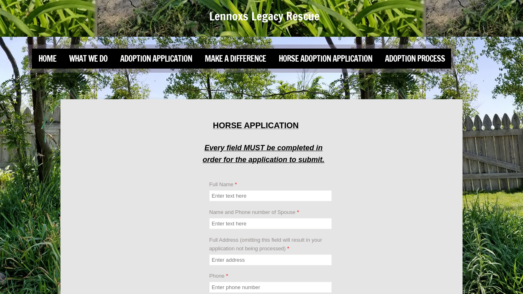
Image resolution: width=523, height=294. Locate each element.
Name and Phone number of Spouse (254, 212)
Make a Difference (235, 59)
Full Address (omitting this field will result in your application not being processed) (265, 244)
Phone (218, 276)
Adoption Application (156, 59)
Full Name (223, 184)
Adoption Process (415, 59)
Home (47, 59)
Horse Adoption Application (325, 59)
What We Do (88, 59)
